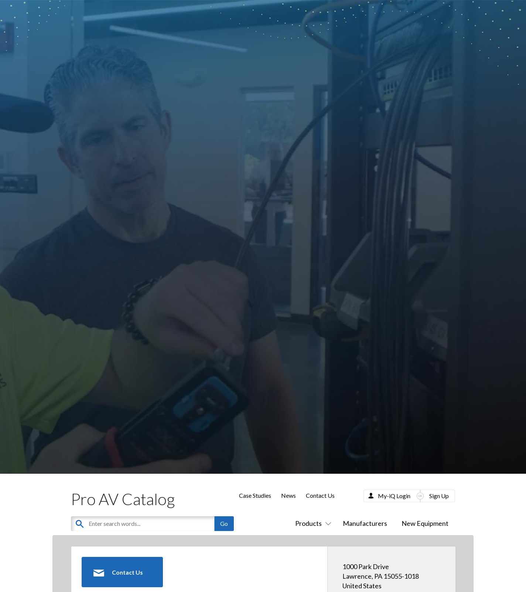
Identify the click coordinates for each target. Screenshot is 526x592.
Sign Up (439, 495)
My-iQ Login (394, 495)
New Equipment (425, 523)
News (288, 495)
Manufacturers (365, 523)
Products (311, 523)
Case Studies (255, 495)
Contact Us (320, 495)
